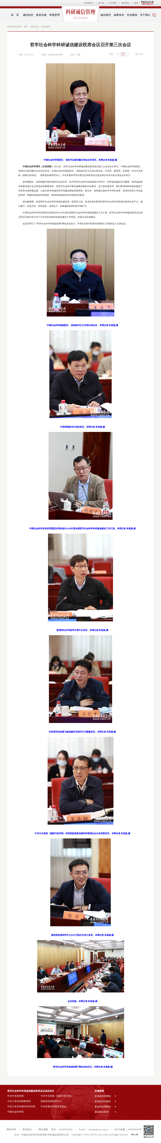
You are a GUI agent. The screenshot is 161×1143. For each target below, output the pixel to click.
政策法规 (41, 14)
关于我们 (145, 14)
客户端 (101, 3)
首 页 (15, 14)
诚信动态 (28, 14)
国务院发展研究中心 (51, 1101)
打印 (141, 54)
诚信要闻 (46, 26)
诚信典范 (105, 14)
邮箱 (136, 3)
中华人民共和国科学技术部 (21, 1106)
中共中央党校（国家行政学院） (57, 1096)
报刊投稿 (125, 3)
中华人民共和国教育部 (19, 1101)
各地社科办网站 (103, 1101)
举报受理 (54, 14)
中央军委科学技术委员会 (53, 1106)
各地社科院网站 (103, 1096)
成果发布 (119, 14)
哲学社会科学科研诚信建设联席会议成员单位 (30, 1091)
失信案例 (132, 14)
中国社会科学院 (15, 1111)
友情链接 (99, 1091)
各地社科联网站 (103, 1106)
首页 (26, 26)
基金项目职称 (102, 1112)
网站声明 (11, 1129)
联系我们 (27, 1129)
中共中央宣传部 (15, 1096)
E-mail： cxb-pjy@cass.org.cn (93, 1129)
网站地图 (43, 1129)
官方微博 (113, 3)
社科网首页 (88, 3)
